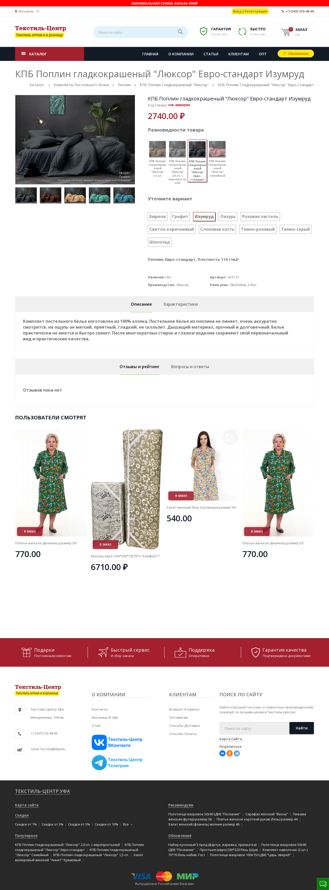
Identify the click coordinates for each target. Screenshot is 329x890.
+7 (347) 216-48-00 (300, 11)
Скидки (22, 815)
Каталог (37, 84)
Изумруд (204, 216)
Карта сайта (27, 805)
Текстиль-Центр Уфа (42, 791)
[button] (27, 11)
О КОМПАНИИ (181, 53)
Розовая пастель (260, 216)
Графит (180, 216)
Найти (302, 728)
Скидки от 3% (52, 824)
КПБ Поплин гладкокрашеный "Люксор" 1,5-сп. (91, 855)
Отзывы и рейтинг (140, 366)
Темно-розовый (258, 229)
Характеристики (180, 304)
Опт (263, 53)
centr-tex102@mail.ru (48, 749)
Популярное (26, 835)
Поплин (124, 84)
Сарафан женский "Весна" (266, 814)
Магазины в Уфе (105, 717)
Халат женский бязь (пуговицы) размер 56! (276, 507)
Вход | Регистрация (250, 11)
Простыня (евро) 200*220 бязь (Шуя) (229, 849)
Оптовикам (178, 717)
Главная (150, 53)
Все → (128, 824)
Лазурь (228, 216)
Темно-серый (295, 229)
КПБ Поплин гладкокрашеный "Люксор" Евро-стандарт (266, 84)
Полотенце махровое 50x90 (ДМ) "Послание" (204, 814)
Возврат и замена (184, 709)
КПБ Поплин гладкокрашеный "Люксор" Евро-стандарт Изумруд (229, 98)
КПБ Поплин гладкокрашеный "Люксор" (174, 84)
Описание (141, 304)
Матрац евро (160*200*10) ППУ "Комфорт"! (201, 556)
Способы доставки (184, 725)
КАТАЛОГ (38, 53)
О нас (96, 725)
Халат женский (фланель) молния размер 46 (203, 824)
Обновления (298, 53)
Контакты (100, 709)
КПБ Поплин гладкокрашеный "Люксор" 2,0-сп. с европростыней (67, 844)
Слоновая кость (217, 229)
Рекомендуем (180, 805)
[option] (75, 139)
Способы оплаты (183, 733)
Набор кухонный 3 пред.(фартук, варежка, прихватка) (212, 844)
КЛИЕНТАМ (238, 53)
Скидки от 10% (106, 824)
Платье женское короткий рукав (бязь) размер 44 (257, 819)
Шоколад (159, 242)
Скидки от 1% (26, 824)
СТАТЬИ (211, 53)
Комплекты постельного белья (81, 84)
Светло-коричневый (171, 229)
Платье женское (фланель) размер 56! (121, 543)
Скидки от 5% (79, 824)
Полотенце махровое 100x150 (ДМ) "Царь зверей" (250, 855)
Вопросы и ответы (190, 366)
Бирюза (157, 216)
